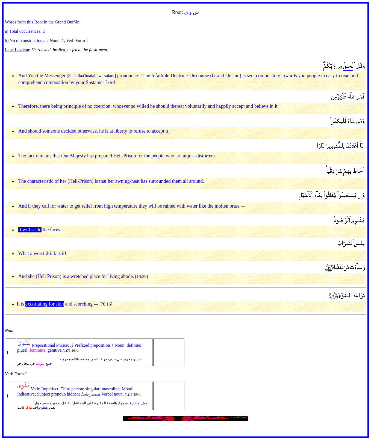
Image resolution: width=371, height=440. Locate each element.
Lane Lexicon (17, 49)
